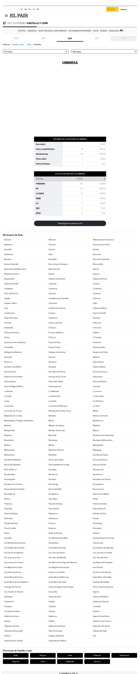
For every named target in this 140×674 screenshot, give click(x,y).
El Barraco (97, 323)
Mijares (96, 430)
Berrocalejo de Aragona (58, 264)
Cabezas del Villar (11, 284)
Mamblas (52, 416)
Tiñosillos (8, 606)
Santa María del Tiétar (58, 582)
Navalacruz (53, 474)
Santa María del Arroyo (13, 577)
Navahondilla (9, 474)
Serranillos (53, 592)
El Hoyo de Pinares (11, 333)
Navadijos (53, 469)
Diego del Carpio (11, 318)
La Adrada (8, 391)
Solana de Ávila (55, 597)
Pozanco (52, 523)
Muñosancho (9, 455)
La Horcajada (98, 396)
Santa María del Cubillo (102, 577)
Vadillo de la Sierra (11, 616)
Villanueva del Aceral (101, 626)
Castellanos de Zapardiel (58, 298)
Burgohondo (9, 279)
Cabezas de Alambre (57, 279)
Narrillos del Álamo (100, 455)
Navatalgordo (9, 494)
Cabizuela (53, 284)
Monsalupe (53, 440)
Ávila (50, 254)
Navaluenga (53, 484)
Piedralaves (53, 518)
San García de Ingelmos (13, 553)
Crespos (52, 313)
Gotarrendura (98, 362)
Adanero (7, 240)
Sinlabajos (8, 597)
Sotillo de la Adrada (101, 602)
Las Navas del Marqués (58, 406)
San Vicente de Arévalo (13, 592)
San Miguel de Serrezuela (59, 567)
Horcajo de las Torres (57, 377)
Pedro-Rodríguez (11, 513)
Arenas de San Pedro (101, 245)
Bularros (96, 274)
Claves (96, 31)
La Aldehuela (54, 391)
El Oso (6, 337)
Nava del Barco (10, 469)
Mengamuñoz (9, 430)
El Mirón (96, 333)
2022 (16, 38)
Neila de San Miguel (101, 494)
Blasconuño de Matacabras (15, 269)
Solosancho (9, 602)
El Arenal (7, 323)
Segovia (15, 661)
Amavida (52, 245)
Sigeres (96, 592)
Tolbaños (52, 606)
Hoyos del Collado (56, 381)
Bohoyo (96, 269)
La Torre (96, 406)
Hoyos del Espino (100, 381)
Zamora (97, 661)
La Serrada (8, 406)
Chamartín (53, 303)
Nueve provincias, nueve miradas (52, 31)
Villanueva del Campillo (13, 631)
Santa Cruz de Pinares (102, 572)
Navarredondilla (55, 489)
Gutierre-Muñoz (99, 367)
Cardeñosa (97, 289)
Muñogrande (9, 450)
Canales (96, 284)
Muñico (52, 445)
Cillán (95, 303)
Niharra (7, 499)
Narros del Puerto (100, 460)
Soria (43, 661)
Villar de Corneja (55, 631)
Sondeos (103, 31)
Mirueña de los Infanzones (103, 435)
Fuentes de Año (99, 347)
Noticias (21, 31)
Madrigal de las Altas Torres (60, 411)
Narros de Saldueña (12, 465)
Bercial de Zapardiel (101, 259)
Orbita (95, 499)
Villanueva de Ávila (11, 626)
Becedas (7, 259)
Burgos (43, 655)
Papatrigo (8, 509)
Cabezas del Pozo (100, 279)
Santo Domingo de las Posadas (61, 587)
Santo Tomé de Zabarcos (103, 587)
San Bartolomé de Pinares (14, 543)
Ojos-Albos (53, 499)
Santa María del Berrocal (59, 577)
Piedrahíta (8, 518)
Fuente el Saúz (54, 347)
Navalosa (52, 479)
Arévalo (52, 249)
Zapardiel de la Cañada (13, 641)
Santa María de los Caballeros (16, 582)
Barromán (97, 254)
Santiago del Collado (101, 582)
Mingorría (8, 435)
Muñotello (53, 455)
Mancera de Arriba (100, 416)
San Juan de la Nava (12, 557)
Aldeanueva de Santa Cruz (103, 240)
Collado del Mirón (100, 308)
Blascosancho (54, 269)
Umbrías (96, 611)
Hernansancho (10, 372)
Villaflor (52, 621)
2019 (43, 38)
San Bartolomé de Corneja (103, 538)
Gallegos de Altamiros (13, 352)
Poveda (96, 518)
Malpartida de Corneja (13, 416)
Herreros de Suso (100, 372)
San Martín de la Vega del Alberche (63, 562)
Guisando (52, 367)
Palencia (97, 655)
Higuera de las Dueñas (13, 377)
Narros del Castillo (56, 460)
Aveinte (96, 249)
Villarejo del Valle (100, 631)
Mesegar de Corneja (57, 430)
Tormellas (97, 606)
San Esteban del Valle (57, 548)
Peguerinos (53, 513)
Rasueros (52, 528)
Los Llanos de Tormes (13, 411)
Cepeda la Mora (10, 303)
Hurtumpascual (55, 386)
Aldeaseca (8, 245)
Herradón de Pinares (57, 372)
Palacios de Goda (100, 504)
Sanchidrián (53, 543)
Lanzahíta (53, 401)
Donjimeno (53, 318)
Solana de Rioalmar (101, 597)
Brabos (51, 274)
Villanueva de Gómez (57, 626)
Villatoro (7, 636)
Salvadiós (8, 538)
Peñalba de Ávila (99, 513)
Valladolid (70, 661)
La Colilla (8, 396)
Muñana (7, 445)
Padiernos (8, 504)
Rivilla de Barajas (55, 533)
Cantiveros (53, 289)
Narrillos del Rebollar (12, 460)
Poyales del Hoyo (11, 523)
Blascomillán (98, 264)
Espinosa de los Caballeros (15, 342)
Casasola (52, 293)
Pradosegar (97, 523)
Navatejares (53, 494)
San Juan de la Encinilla (102, 553)
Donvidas (96, 318)
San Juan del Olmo (100, 557)
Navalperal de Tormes (13, 484)
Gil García (8, 362)
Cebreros (96, 298)
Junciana (96, 386)
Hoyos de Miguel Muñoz (13, 386)
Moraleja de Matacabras (102, 440)
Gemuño (52, 357)
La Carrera (97, 391)
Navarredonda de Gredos (14, 489)
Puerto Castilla (10, 528)
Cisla (6, 308)
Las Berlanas (98, 401)
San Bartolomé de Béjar (58, 538)
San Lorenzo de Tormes (14, 562)
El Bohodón (8, 328)
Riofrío (7, 533)
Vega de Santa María (101, 616)
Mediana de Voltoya (56, 425)
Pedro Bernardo (99, 509)
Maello (95, 411)
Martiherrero (98, 421)
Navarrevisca (98, 489)
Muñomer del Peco (56, 450)
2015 (70, 38)
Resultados (114, 31)
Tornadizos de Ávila (12, 611)
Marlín (51, 421)
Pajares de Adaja (55, 504)
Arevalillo (8, 249)
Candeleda (8, 289)
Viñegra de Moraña (56, 636)
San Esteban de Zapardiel (103, 548)
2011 (97, 38)
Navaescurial (98, 469)
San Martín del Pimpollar (103, 562)
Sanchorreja (98, 543)
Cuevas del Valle (99, 313)
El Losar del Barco (56, 333)
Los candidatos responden (79, 31)
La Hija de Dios (55, 396)
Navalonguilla (9, 479)
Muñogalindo (98, 445)
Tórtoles (52, 611)
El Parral (52, 337)
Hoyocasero (98, 377)
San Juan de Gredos (57, 553)
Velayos (7, 621)
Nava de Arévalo (99, 465)
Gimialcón (53, 362)
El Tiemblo (97, 337)
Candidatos (32, 31)
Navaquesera (98, 484)
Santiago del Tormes (12, 587)
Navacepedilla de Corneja (59, 465)
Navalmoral (97, 474)
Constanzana (9, 313)
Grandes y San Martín (12, 367)
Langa (6, 401)
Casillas (7, 298)
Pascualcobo (54, 509)
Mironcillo (53, 435)
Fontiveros (97, 342)
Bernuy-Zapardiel (11, 264)
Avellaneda (8, 254)
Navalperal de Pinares (102, 479)
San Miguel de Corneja (13, 567)
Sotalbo (52, 602)
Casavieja (97, 293)
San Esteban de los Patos (14, 548)
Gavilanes (8, 357)
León (70, 655)
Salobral (96, 533)
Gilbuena (96, 357)
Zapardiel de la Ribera (57, 641)
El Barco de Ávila (55, 323)
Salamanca (124, 655)
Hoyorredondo (10, 381)
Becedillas (53, 259)
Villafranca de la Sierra (102, 621)
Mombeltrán (9, 440)
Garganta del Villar (100, 352)
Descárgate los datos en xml (70, 223)
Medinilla (96, 425)
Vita (94, 636)
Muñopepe (97, 450)
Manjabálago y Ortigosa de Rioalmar (18, 421)
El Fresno (52, 328)
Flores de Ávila (54, 342)
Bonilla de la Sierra (11, 274)
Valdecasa (53, 616)
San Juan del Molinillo (57, 557)
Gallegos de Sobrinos (57, 352)
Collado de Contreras (57, 308)
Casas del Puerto (11, 293)
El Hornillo (97, 328)
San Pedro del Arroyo (12, 572)
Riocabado (97, 528)
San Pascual (98, 567)
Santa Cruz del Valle (57, 572)
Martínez (7, 425)
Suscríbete (112, 9)
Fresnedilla (8, 347)
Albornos (52, 240)
